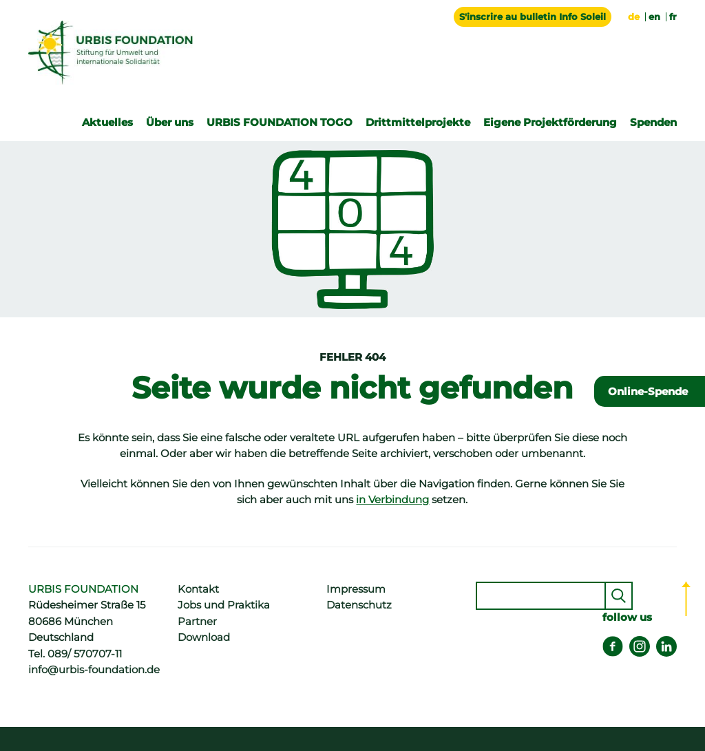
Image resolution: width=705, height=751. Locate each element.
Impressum (356, 589)
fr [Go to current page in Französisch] (673, 16)
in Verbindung (392, 500)
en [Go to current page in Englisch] (654, 16)
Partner (197, 621)
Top (686, 599)
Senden (618, 596)
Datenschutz (359, 605)
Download (204, 637)
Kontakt (198, 589)
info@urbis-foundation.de (94, 670)
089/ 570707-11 (85, 654)
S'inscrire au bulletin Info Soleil (532, 16)
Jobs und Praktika (224, 605)
